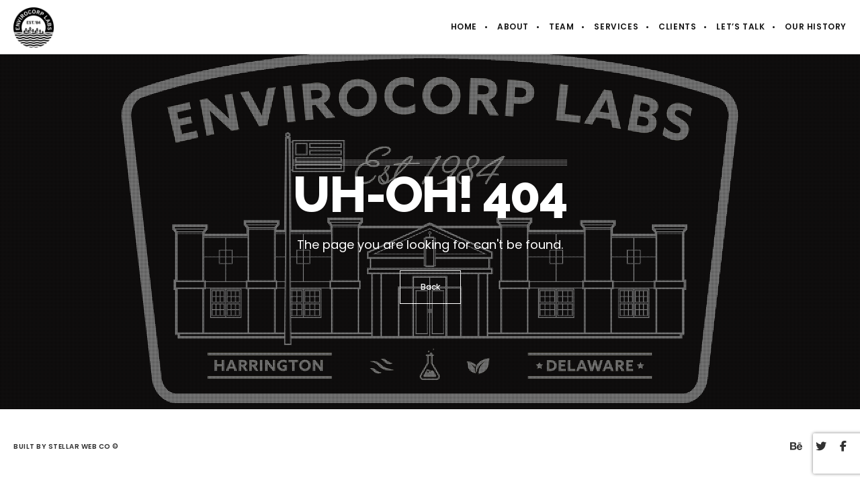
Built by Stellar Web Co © (66, 446)
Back (430, 286)
